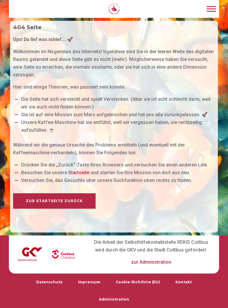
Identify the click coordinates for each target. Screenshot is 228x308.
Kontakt (183, 282)
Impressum (89, 282)
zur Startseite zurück (54, 201)
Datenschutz (49, 282)
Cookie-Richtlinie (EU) (138, 282)
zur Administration (151, 262)
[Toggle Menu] (211, 9)
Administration (114, 299)
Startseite (78, 172)
